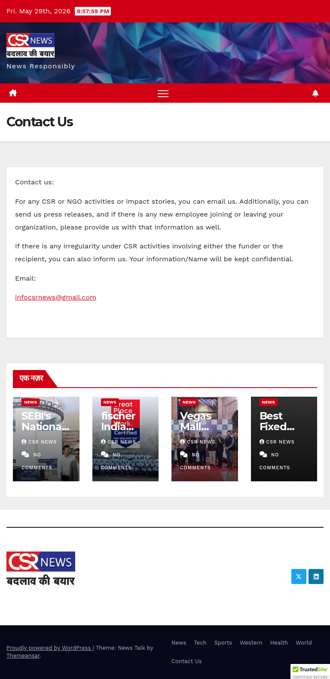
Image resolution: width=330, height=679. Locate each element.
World (304, 642)
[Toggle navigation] (163, 93)
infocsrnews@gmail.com (55, 297)
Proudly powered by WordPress (49, 648)
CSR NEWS (39, 442)
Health (279, 642)
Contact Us (186, 661)
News (30, 402)
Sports (223, 642)
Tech (200, 642)
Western (251, 642)
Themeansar (23, 655)
